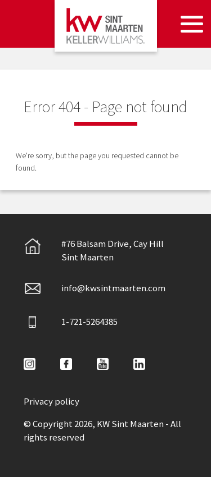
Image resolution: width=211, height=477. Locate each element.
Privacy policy (51, 401)
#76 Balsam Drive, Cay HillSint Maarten (94, 250)
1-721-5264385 (71, 322)
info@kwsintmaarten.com (94, 288)
